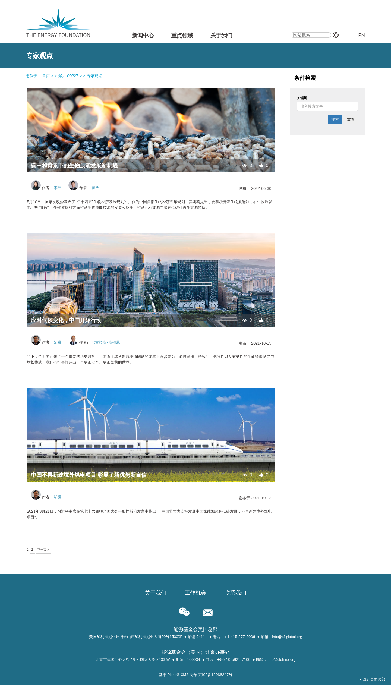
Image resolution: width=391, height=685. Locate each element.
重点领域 (182, 35)
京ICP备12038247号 (215, 674)
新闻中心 (143, 35)
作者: (48, 187)
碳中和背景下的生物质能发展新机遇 (74, 165)
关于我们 (221, 35)
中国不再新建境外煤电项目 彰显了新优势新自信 (89, 474)
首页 (46, 75)
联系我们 (235, 592)
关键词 (302, 98)
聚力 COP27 (68, 75)
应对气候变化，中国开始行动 (66, 320)
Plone (172, 674)
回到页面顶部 (372, 679)
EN (361, 35)
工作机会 (195, 592)
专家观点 (94, 75)
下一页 (43, 549)
